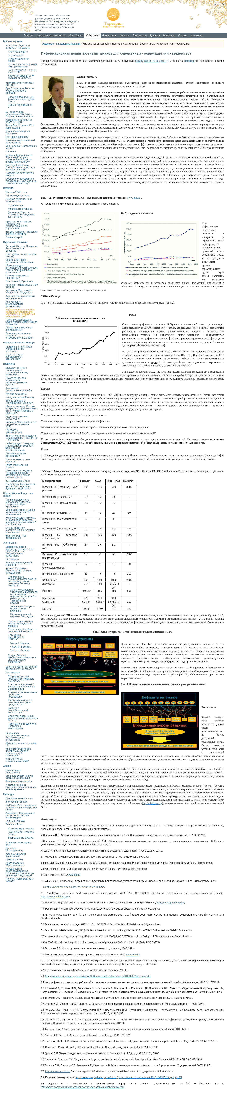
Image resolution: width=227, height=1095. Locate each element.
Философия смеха (16, 801)
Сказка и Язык (14, 824)
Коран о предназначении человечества (20, 297)
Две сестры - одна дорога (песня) (21, 255)
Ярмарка (155, 35)
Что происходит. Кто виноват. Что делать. (18, 46)
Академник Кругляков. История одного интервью (19, 349)
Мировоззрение (12, 41)
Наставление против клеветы (18, 460)
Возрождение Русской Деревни (19, 563)
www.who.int (133, 954)
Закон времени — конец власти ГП (22, 71)
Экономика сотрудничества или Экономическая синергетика (17, 736)
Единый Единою (15, 820)
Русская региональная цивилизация (19, 200)
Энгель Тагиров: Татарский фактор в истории (22, 232)
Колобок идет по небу (21, 828)
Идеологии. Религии (68, 43)
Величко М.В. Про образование (16, 536)
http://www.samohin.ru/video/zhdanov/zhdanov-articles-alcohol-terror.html (83, 1087)
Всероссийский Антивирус (19, 342)
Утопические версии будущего (18, 132)
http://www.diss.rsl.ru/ (57, 1071)
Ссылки (182, 35)
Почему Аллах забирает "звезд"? (20, 879)
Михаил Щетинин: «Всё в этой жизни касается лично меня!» (20, 512)
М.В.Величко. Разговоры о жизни (21, 147)
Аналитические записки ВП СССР (20, 83)
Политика (9, 363)
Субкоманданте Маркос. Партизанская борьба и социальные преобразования (20, 447)
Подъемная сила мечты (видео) (20, 174)
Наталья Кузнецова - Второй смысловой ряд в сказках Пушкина (20, 167)
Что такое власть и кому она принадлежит (22, 65)
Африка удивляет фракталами (16, 855)
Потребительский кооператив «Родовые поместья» (21, 678)
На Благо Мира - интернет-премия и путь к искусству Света (21, 807)
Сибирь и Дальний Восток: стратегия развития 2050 (21, 424)
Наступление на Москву (20, 397)
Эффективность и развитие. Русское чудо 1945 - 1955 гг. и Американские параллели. (19, 551)
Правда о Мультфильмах (14, 849)
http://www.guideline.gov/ (55, 896)
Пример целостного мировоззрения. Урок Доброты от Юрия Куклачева (18, 503)
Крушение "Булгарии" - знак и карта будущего (19, 291)
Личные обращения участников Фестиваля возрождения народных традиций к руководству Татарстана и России (23, 596)
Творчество (140, 35)
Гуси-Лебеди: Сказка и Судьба (21, 833)
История (8, 188)
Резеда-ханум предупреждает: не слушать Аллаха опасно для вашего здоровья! (20, 872)
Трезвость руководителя (14, 431)
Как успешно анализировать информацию (15, 304)
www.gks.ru (73, 874)
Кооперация (13, 672)
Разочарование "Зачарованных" (15, 864)
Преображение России (19, 798)
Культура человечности (50, 35)
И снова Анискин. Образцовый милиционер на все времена (21, 787)
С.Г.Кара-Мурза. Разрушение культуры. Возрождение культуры (19, 114)
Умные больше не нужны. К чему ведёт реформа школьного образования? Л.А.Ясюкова (21, 521)
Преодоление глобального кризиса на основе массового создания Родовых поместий (22, 581)
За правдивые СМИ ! (18, 480)
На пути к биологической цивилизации (20, 141)
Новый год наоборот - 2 (21, 106)
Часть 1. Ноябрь (19, 643)
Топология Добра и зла (19, 281)
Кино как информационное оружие (22, 285)
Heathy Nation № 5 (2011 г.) (152, 60)
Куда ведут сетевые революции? (17, 417)
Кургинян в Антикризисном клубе (19, 389)
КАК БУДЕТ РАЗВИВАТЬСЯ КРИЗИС (16, 637)
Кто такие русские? (17, 136)
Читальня (169, 35)
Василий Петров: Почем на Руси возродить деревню (21, 248)
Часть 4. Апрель (19, 650)
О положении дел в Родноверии (17, 276)
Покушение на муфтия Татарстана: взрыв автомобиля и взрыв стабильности (19, 474)
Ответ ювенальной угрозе (17, 466)
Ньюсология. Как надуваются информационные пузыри (16, 381)
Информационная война (18, 59)
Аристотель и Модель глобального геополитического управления (18, 225)
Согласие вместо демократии (16, 454)
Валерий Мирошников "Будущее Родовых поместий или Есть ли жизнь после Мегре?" (19, 158)
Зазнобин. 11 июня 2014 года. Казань (20, 126)
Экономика (10, 542)
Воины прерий (14, 237)
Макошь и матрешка (20, 208)
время (154, 362)
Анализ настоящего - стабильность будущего (22, 608)
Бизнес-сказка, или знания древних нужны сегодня (21, 667)
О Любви (11, 151)
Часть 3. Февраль (20, 646)
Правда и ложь (14, 859)
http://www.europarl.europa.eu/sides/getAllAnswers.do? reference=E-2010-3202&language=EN (98, 976)
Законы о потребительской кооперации (18, 710)
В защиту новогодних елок (18, 843)
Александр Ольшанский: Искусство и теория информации (20, 815)
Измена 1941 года (16, 192)
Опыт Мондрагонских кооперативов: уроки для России (23, 718)
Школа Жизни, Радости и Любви (18, 494)
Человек (124, 35)
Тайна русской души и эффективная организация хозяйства (21, 322)
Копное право (16, 205)
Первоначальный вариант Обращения (22, 615)
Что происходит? (18, 51)
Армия (7, 765)
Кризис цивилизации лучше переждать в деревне (20, 623)
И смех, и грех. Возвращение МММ (17, 760)
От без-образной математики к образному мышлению (20, 530)
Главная (28, 35)
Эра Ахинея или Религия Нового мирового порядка (20, 90)
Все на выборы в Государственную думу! (19, 401)
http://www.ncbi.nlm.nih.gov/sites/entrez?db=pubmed (75, 886)
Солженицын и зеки (17, 195)
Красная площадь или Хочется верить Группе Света (21, 99)
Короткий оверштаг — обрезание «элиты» (21, 76)
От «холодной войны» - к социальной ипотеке (22, 630)
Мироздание (76, 35)
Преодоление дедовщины (13, 771)
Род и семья (109, 35)
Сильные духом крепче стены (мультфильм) (19, 776)
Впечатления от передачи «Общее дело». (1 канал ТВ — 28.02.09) (21, 438)
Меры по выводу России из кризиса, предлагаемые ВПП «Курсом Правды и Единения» (21, 409)
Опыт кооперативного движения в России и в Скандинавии (21, 686)
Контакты (196, 35)
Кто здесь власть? (16, 393)
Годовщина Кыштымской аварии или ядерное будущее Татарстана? (21, 486)
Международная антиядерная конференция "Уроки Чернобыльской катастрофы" (22, 269)
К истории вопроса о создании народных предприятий (20, 702)
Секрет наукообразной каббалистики (19, 328)
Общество (92, 35)
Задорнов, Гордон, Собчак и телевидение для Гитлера (21, 214)
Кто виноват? (16, 55)
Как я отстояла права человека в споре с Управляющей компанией (18, 752)
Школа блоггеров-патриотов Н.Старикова (20, 261)
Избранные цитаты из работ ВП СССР (19, 121)
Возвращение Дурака (20, 837)
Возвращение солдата (19, 781)
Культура (8, 794)
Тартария (189, 60)
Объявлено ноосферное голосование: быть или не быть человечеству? (21, 181)
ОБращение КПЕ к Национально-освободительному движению (17, 371)
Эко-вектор (12, 559)
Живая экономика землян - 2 (21, 744)
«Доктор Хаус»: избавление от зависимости (14, 356)
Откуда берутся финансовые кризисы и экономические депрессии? (22, 658)
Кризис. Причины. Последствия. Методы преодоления (19, 570)
